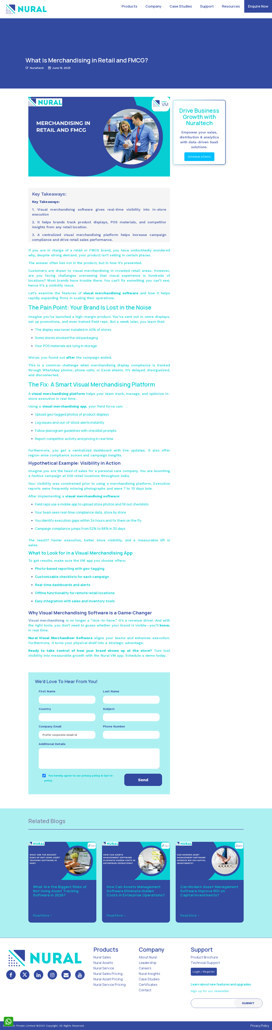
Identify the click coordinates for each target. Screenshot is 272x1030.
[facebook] (11, 974)
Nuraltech (37, 68)
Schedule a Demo (199, 157)
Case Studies (181, 6)
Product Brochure (204, 957)
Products (129, 6)
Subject (109, 709)
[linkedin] (38, 974)
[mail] (66, 975)
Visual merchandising (46, 620)
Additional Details (52, 744)
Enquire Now (258, 6)
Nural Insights (149, 973)
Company (153, 6)
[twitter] (24, 974)
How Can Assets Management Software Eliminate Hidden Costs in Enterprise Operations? (136, 890)
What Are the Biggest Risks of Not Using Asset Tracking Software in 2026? (60, 890)
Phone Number (114, 726)
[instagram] (52, 974)
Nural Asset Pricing (108, 979)
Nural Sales (102, 957)
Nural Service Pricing (110, 984)
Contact (145, 990)
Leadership (148, 963)
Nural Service (104, 968)
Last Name (111, 691)
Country (45, 709)
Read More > (42, 915)
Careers (145, 968)
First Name (47, 691)
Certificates (148, 984)
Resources (231, 6)
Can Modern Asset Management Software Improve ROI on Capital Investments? (209, 890)
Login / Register (204, 972)
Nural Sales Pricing (108, 973)
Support (207, 6)
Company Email (50, 726)
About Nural (148, 957)
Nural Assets (103, 963)
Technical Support (205, 963)
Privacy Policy (259, 1026)
